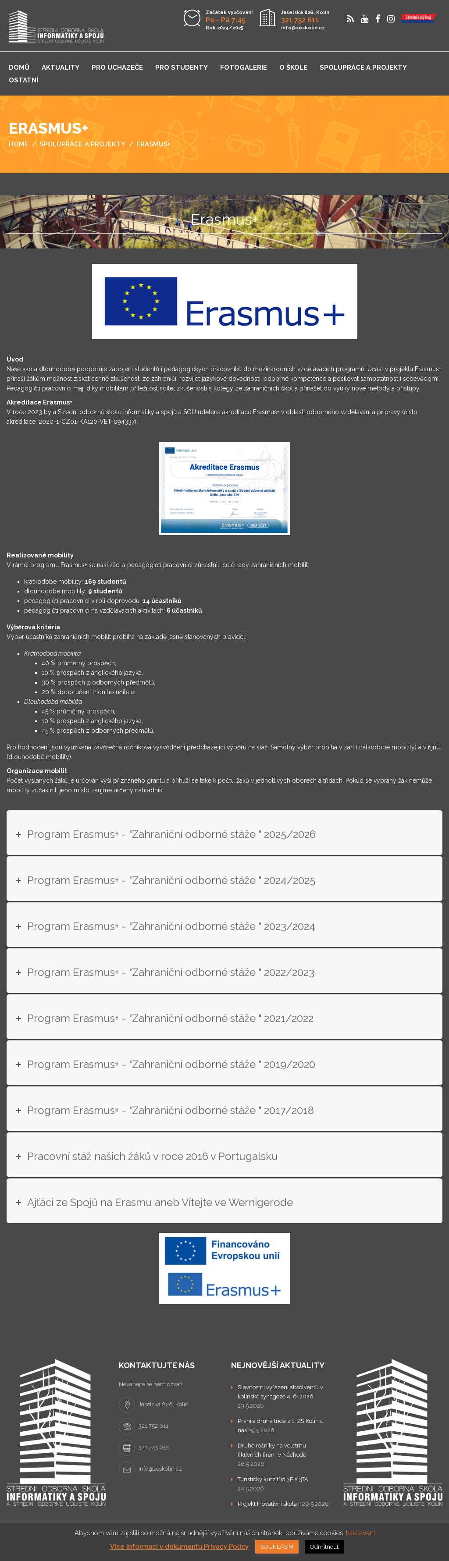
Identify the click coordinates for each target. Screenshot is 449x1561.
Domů (19, 67)
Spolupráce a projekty (363, 67)
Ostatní (23, 80)
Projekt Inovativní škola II (269, 1504)
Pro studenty (181, 67)
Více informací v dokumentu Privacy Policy (179, 1546)
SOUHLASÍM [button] (276, 1546)
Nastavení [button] (360, 1533)
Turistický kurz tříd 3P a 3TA (273, 1479)
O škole (293, 67)
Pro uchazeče (117, 67)
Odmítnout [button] (324, 1546)
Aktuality (60, 67)
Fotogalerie (243, 67)
